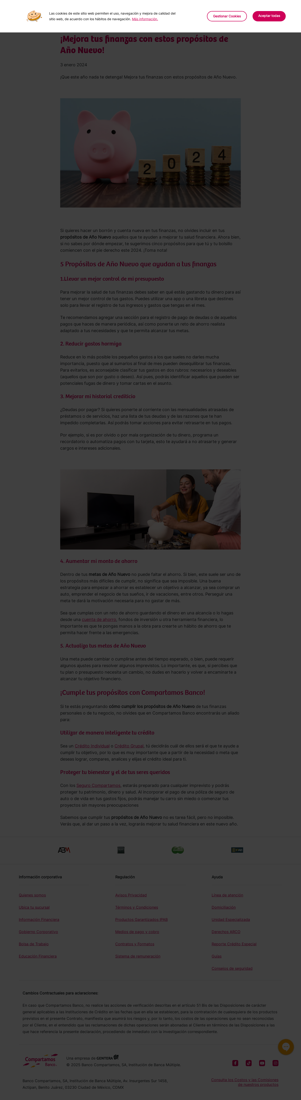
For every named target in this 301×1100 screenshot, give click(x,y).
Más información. (145, 19)
